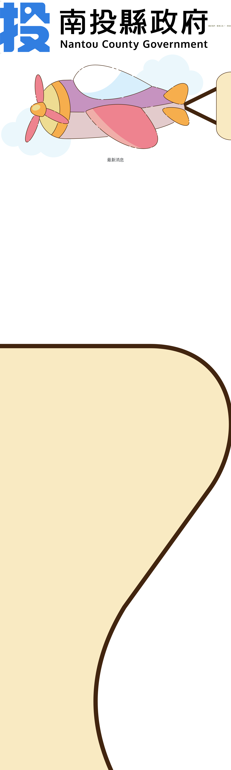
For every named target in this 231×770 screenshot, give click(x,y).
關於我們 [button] (211, 26)
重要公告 (220, 26)
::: (0, 1)
